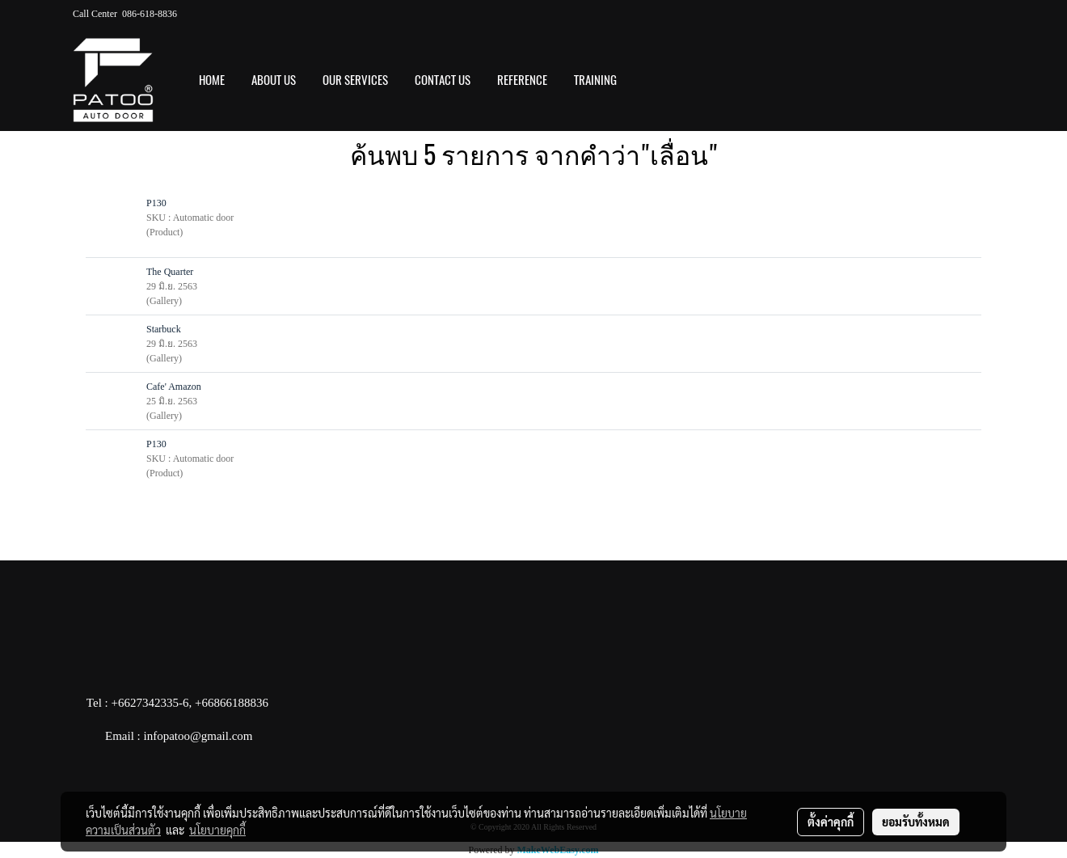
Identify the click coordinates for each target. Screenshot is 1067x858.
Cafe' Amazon (173, 386)
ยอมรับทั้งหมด (916, 821)
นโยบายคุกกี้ (217, 829)
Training (595, 80)
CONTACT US (442, 80)
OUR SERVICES (355, 80)
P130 (156, 203)
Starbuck (163, 329)
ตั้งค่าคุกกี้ (831, 821)
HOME (212, 80)
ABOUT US (273, 80)
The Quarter (169, 271)
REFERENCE (522, 80)
